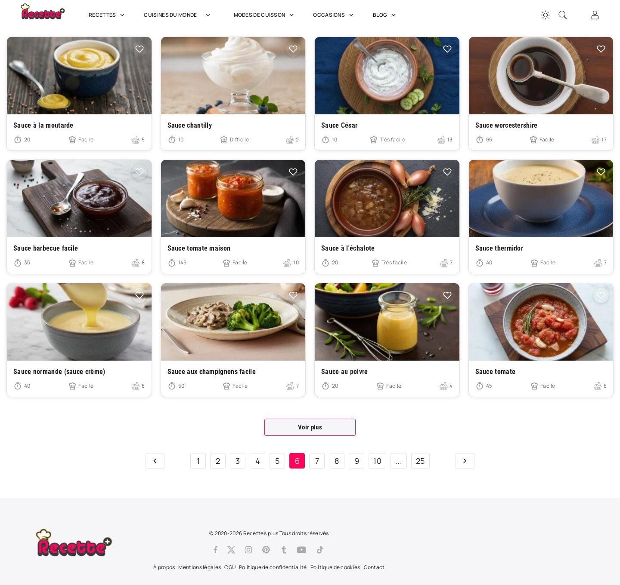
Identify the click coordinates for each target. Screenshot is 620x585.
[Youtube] (302, 549)
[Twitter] (231, 549)
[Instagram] (248, 549)
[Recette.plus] (49, 15)
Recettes (108, 15)
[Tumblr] (283, 549)
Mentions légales (199, 567)
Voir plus (310, 427)
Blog (385, 15)
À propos (164, 567)
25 (420, 461)
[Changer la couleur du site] (545, 15)
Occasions (334, 15)
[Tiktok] (320, 549)
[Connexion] (595, 15)
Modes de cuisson (265, 15)
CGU (230, 567)
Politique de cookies (335, 567)
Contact (374, 567)
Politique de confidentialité (273, 567)
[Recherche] (562, 15)
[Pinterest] (266, 549)
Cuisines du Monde (180, 15)
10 (377, 461)
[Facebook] (215, 549)
